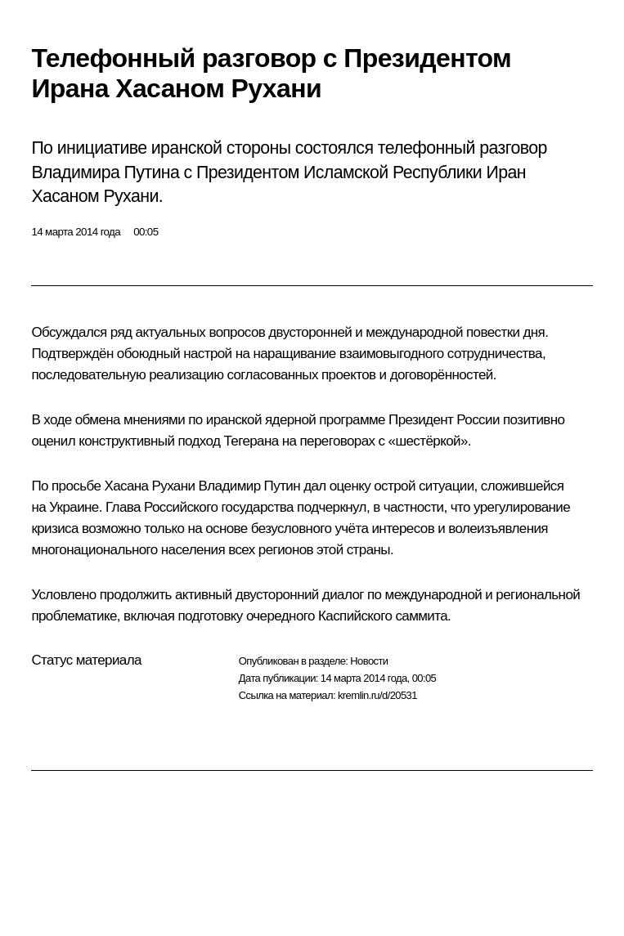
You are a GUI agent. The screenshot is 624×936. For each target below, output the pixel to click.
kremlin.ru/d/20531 (377, 695)
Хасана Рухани (149, 486)
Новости (369, 661)
